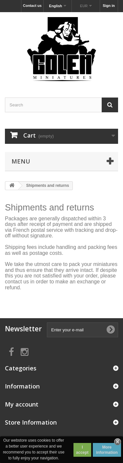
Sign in (109, 6)
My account (21, 404)
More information (107, 450)
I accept (82, 450)
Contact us (32, 6)
